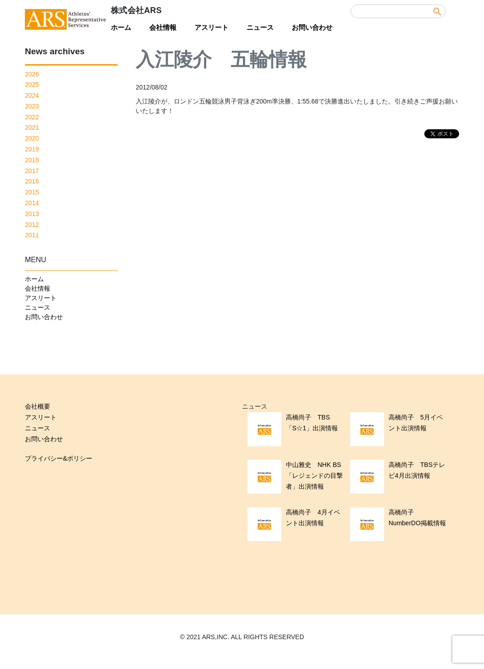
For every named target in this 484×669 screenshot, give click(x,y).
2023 (32, 106)
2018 (32, 160)
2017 (32, 170)
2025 (32, 84)
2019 (32, 149)
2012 (32, 224)
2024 (32, 95)
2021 (32, 127)
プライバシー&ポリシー (58, 458)
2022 (32, 117)
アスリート (211, 27)
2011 (32, 235)
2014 (32, 203)
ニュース (260, 27)
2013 (32, 213)
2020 (32, 138)
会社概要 (37, 406)
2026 (32, 74)
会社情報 (162, 27)
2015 (32, 192)
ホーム (121, 27)
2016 (32, 181)
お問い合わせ (312, 27)
